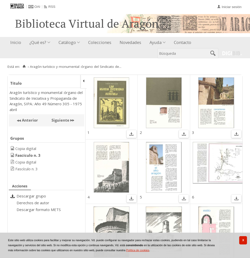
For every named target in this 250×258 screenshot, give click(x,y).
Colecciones (99, 42)
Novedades (130, 42)
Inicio (15, 42)
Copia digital (25, 148)
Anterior (29, 120)
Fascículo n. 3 (26, 168)
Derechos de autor (33, 202)
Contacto (182, 42)
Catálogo (67, 42)
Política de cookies (137, 250)
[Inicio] (24, 66)
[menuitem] (16, 42)
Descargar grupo (31, 195)
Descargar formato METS (39, 209)
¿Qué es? (37, 42)
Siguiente (60, 120)
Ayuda (155, 42)
